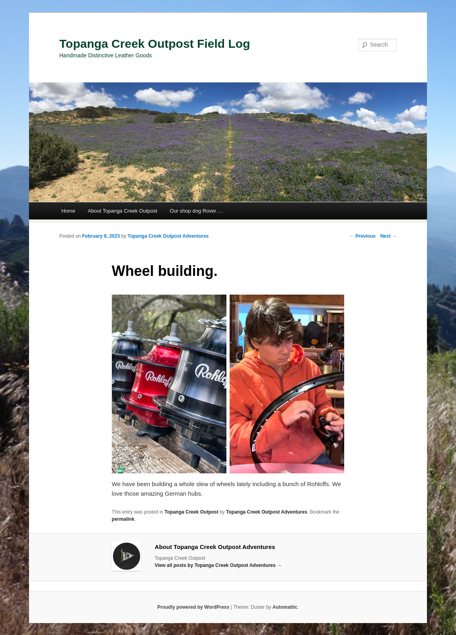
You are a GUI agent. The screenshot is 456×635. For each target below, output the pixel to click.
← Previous (362, 236)
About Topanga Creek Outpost (122, 211)
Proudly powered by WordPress (193, 607)
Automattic (285, 607)
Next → (388, 236)
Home (68, 211)
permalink (123, 519)
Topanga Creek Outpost (191, 512)
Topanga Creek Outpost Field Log (154, 43)
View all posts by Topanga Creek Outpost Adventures (218, 565)
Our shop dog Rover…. (196, 211)
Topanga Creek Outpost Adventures (168, 236)
